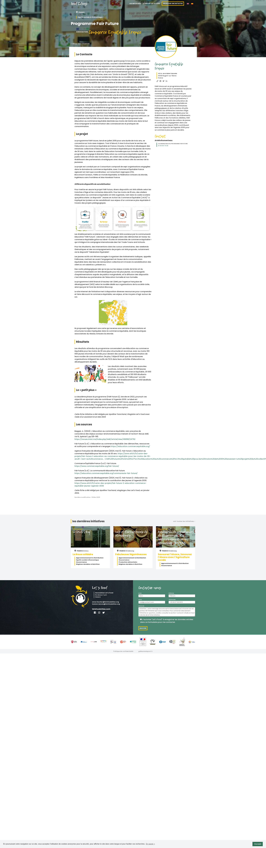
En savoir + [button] (150, 844)
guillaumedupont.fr (145, 651)
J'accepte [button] (257, 844)
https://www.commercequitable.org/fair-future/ (97, 466)
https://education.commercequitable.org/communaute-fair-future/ (106, 473)
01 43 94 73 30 (163, 146)
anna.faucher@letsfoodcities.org (105, 602)
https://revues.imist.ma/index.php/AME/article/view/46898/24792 (105, 439)
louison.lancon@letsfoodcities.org (106, 604)
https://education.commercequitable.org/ (130, 446)
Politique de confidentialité (123, 651)
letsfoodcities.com (101, 609)
